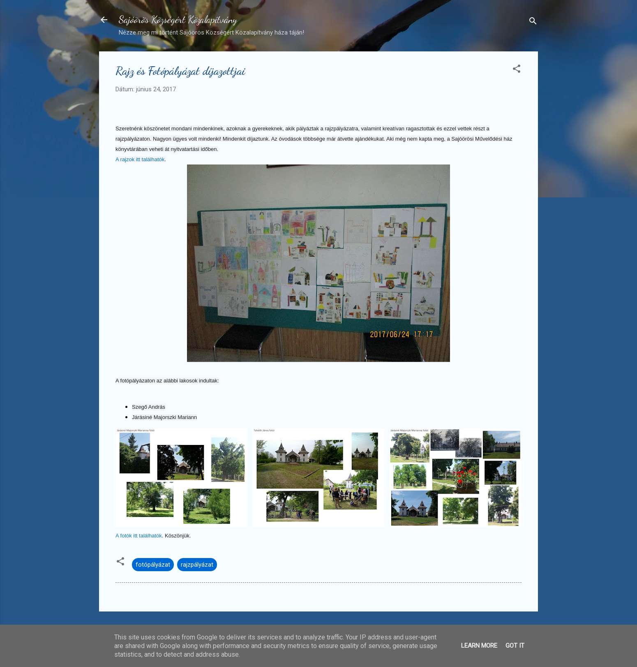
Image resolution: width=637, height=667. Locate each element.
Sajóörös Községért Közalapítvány (178, 19)
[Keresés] (533, 22)
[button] (517, 70)
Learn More (479, 645)
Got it (514, 645)
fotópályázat (153, 564)
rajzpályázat (197, 564)
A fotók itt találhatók (138, 536)
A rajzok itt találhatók (139, 159)
